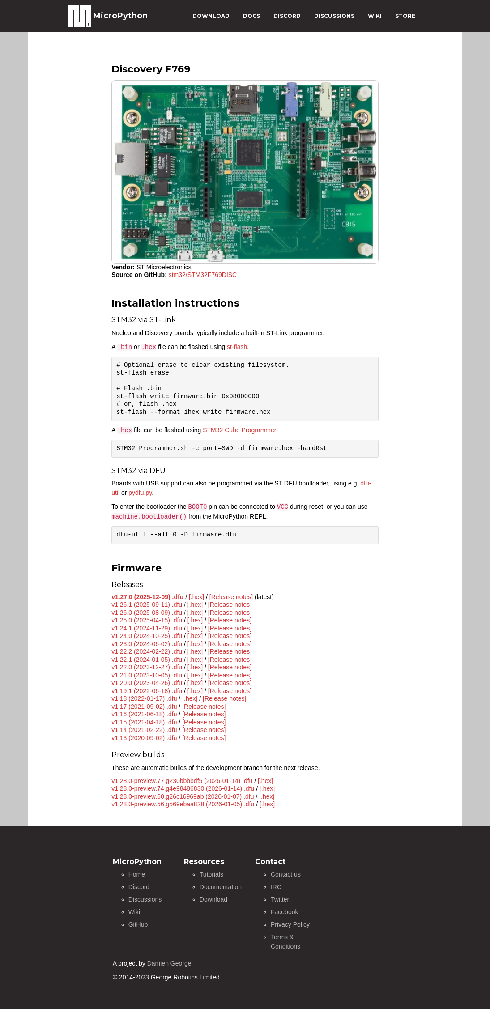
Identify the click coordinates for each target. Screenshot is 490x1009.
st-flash (237, 346)
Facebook (284, 911)
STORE (405, 16)
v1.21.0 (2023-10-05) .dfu (146, 675)
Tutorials (211, 874)
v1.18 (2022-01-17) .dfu (144, 698)
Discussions (145, 899)
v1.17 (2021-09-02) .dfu (144, 706)
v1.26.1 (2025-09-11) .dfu (146, 604)
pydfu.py (140, 492)
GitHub (138, 924)
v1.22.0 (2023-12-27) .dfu (146, 667)
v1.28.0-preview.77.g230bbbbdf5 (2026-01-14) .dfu (181, 780)
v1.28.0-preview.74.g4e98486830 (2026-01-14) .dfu (182, 788)
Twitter (280, 899)
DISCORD (287, 16)
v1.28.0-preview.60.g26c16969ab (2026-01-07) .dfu (182, 796)
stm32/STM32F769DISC (203, 274)
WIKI (375, 16)
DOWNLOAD (211, 16)
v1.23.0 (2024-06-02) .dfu (146, 643)
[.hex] (196, 596)
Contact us (286, 874)
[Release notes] (231, 596)
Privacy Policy (290, 924)
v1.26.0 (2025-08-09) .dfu (146, 612)
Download (213, 899)
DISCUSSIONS (334, 16)
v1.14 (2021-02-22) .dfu (144, 729)
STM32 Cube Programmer (239, 430)
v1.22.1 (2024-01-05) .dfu (146, 659)
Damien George (169, 963)
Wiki (134, 911)
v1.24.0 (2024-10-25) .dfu (146, 635)
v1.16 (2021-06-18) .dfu (144, 714)
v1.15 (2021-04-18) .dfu (144, 722)
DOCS (251, 16)
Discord (138, 886)
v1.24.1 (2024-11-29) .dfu (146, 628)
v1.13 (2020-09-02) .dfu (144, 737)
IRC (276, 886)
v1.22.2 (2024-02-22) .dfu (146, 651)
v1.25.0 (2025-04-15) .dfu (146, 620)
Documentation (221, 886)
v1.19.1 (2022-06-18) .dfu (146, 690)
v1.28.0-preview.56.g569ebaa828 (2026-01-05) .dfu (182, 804)
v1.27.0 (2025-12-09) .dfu (147, 596)
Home (136, 874)
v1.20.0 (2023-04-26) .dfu (146, 682)
